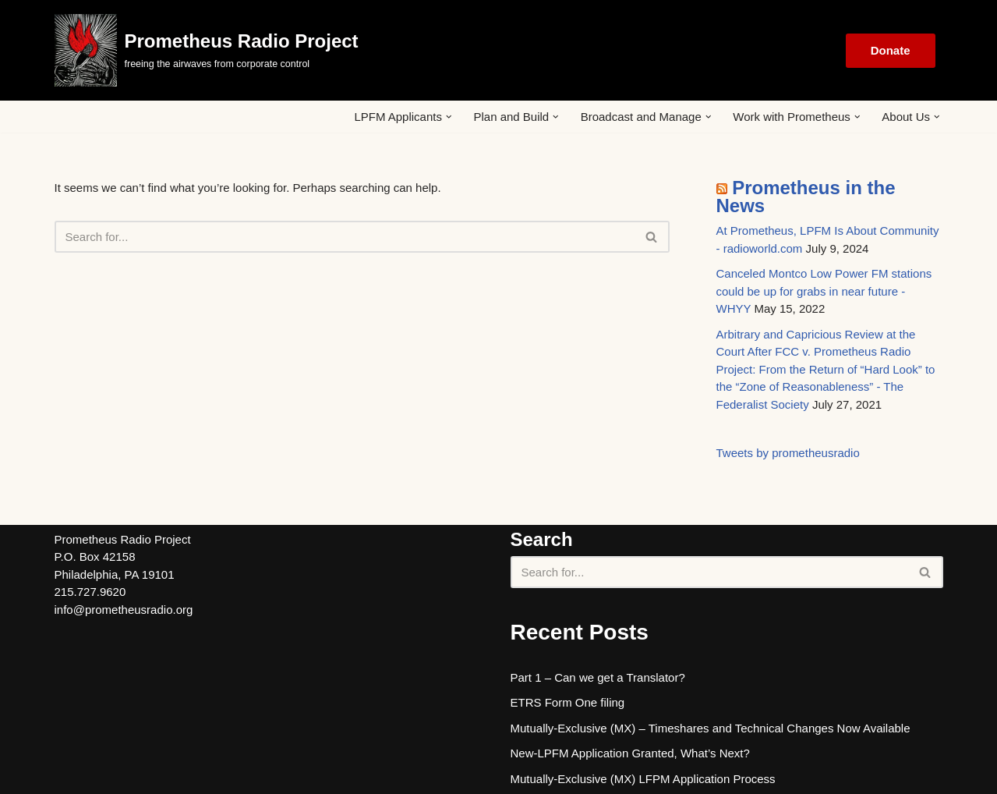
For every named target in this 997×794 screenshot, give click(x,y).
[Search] (345, 237)
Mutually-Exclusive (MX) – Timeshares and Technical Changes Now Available (710, 728)
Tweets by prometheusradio (788, 452)
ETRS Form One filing (568, 702)
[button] (449, 117)
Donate (890, 50)
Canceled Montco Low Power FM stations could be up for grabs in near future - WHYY (824, 291)
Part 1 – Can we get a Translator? (598, 677)
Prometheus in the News (806, 196)
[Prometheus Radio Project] (207, 50)
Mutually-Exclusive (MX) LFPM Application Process (643, 778)
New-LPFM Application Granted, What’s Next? (630, 753)
